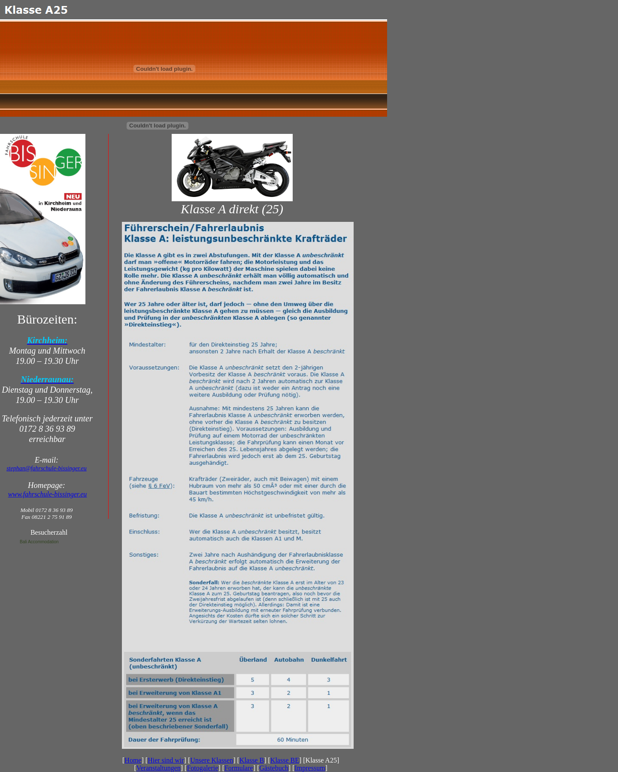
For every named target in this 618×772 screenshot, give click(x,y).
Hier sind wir (166, 760)
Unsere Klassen (211, 760)
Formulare (238, 768)
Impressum (309, 768)
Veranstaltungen (158, 768)
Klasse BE (284, 760)
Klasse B (251, 760)
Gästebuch (273, 768)
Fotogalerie (202, 768)
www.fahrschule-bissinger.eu (47, 494)
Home (132, 760)
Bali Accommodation (39, 541)
